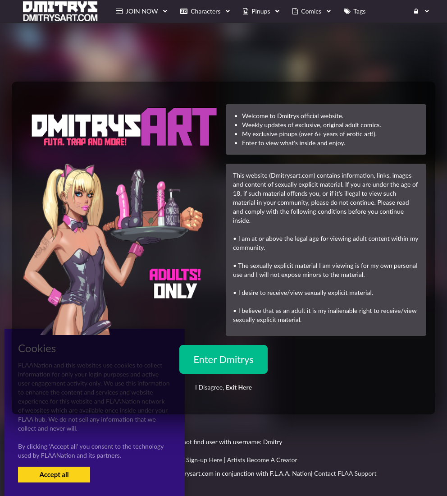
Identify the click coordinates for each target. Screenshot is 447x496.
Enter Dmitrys (223, 359)
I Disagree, (223, 387)
